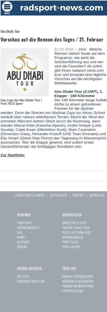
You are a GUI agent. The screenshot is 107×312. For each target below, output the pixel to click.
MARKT (21, 237)
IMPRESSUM (97, 195)
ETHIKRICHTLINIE (72, 290)
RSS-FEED (23, 276)
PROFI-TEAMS (70, 242)
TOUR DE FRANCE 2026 (76, 227)
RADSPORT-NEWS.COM (31, 281)
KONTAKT (78, 195)
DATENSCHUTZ (58, 195)
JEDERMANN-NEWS (28, 227)
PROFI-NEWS (24, 222)
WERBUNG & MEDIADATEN (77, 281)
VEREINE (22, 246)
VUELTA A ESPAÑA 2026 (76, 232)
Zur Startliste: (13, 155)
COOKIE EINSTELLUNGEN (29, 195)
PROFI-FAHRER (71, 246)
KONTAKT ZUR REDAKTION (77, 276)
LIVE (19, 232)
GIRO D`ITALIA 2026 (74, 222)
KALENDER (23, 242)
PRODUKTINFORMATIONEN (78, 286)
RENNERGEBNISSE (73, 237)
